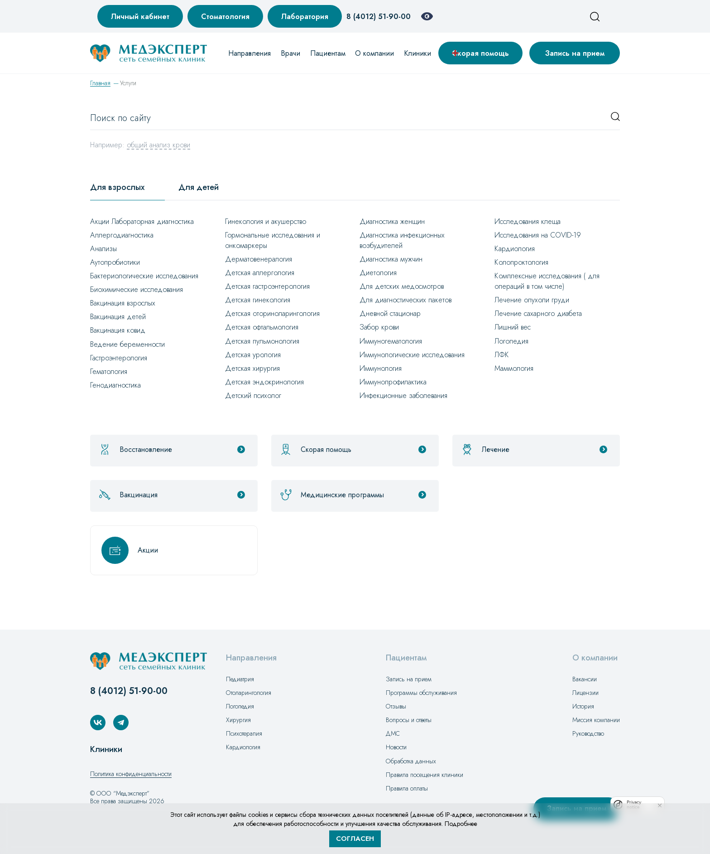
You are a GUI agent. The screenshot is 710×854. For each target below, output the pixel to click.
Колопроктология (521, 262)
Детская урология (253, 354)
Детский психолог (253, 395)
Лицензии (585, 692)
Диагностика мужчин (391, 259)
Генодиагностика (115, 385)
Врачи (290, 53)
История (583, 706)
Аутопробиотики (115, 262)
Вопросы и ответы (409, 719)
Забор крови (379, 327)
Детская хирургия (252, 368)
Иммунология (381, 368)
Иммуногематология (391, 341)
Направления (249, 53)
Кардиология (514, 248)
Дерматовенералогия (258, 259)
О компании (374, 53)
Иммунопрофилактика (393, 382)
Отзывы (396, 706)
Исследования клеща (527, 221)
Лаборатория (304, 16)
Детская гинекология (257, 300)
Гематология (108, 371)
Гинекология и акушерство (265, 221)
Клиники (417, 53)
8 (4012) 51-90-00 (378, 16)
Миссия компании (596, 719)
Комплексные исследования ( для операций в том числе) (547, 281)
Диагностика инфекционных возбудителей (402, 240)
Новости (396, 747)
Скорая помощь (480, 53)
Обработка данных (411, 761)
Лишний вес (512, 327)
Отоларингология (248, 692)
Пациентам (327, 53)
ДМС (393, 733)
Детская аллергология (259, 272)
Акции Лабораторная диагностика (142, 221)
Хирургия (238, 719)
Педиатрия (240, 679)
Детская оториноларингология (272, 313)
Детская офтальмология (261, 327)
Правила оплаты (407, 788)
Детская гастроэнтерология (267, 286)
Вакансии (584, 679)
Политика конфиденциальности (131, 773)
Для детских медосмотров (402, 286)
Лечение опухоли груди (531, 300)
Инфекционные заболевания (403, 395)
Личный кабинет (140, 16)
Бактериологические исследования (144, 276)
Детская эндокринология (264, 382)
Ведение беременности (127, 344)
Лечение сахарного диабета (538, 313)
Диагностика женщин (392, 221)
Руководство (588, 733)
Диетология (378, 272)
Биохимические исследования (136, 289)
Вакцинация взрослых (122, 303)
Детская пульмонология (262, 341)
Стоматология (225, 16)
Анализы (103, 248)
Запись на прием (574, 53)
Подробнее (461, 823)
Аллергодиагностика (122, 235)
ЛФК (501, 354)
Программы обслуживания (421, 692)
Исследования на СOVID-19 (537, 235)
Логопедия (511, 341)
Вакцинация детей (118, 316)
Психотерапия (244, 733)
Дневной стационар (390, 313)
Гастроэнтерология (118, 358)
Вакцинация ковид (117, 330)
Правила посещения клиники (424, 774)
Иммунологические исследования (412, 354)
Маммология (513, 368)
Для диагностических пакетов (405, 300)
